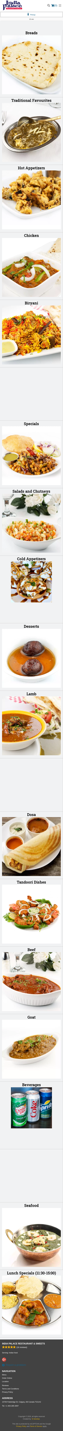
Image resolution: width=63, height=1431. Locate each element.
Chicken (31, 235)
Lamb (31, 693)
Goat (31, 1017)
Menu (4, 1375)
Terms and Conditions (10, 1389)
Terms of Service (36, 1426)
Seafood (31, 1205)
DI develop (36, 1419)
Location (5, 1381)
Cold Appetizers (31, 558)
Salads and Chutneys (31, 491)
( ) (54, 5)
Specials (31, 423)
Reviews (5, 1385)
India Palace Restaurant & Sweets (23, 1343)
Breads (31, 32)
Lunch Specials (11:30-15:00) (31, 1272)
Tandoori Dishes (31, 882)
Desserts (31, 626)
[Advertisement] (31, 26)
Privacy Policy (7, 1392)
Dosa (31, 814)
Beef (31, 949)
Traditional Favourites (31, 100)
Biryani (31, 302)
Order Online (7, 1378)
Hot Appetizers (31, 167)
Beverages (31, 1084)
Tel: (10, 1406)
